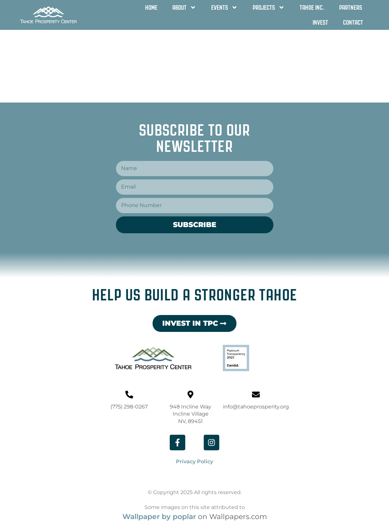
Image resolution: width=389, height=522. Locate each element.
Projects (269, 7)
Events (224, 7)
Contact (353, 22)
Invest (320, 22)
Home (151, 7)
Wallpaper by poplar (159, 516)
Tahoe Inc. (312, 7)
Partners (350, 7)
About (184, 7)
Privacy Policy (194, 461)
